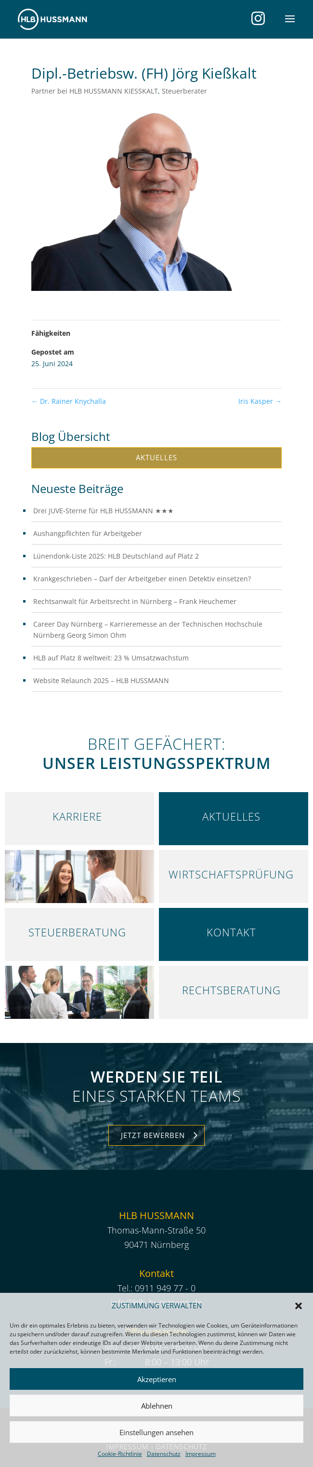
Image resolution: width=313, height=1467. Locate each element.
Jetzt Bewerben (153, 1135)
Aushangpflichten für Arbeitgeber (87, 533)
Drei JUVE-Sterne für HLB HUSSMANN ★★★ (103, 510)
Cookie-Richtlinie (120, 1454)
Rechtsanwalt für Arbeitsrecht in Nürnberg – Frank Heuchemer (134, 601)
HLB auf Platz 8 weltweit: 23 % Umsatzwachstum (111, 657)
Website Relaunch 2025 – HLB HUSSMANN (101, 680)
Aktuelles (156, 457)
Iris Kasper (260, 401)
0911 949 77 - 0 (165, 1288)
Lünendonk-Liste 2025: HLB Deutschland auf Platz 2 (116, 556)
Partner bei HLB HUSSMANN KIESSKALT (94, 91)
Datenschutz (164, 1454)
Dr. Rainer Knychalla (68, 401)
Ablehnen (156, 1406)
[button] (298, 1306)
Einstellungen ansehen (156, 1432)
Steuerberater (184, 91)
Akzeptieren (156, 1379)
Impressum (200, 1454)
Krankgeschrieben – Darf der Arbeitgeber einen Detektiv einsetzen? (142, 578)
